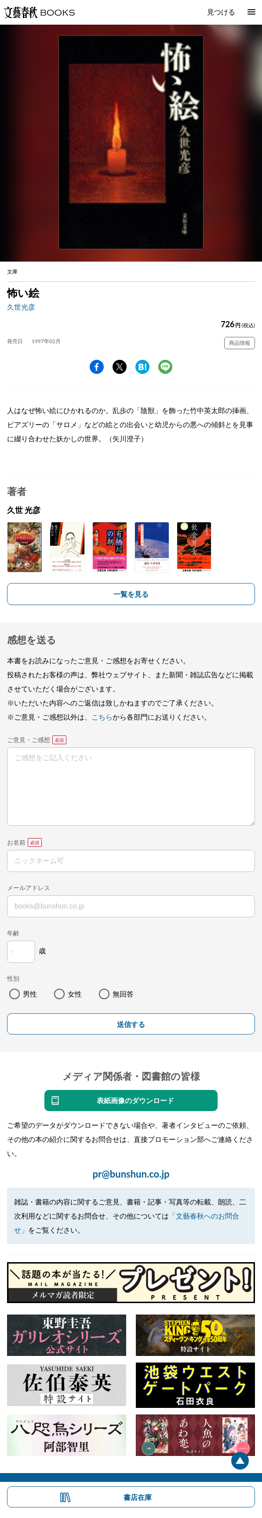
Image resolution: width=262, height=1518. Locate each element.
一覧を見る (131, 594)
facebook (97, 367)
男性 (30, 994)
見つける (221, 11)
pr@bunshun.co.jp (130, 1174)
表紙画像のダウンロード (135, 1100)
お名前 (16, 842)
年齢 (13, 933)
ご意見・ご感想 (28, 739)
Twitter (120, 367)
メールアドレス (28, 887)
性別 (13, 978)
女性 (75, 994)
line (165, 367)
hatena (142, 367)
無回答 (123, 994)
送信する (131, 1024)
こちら (102, 717)
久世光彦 (21, 307)
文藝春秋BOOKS (39, 12)
